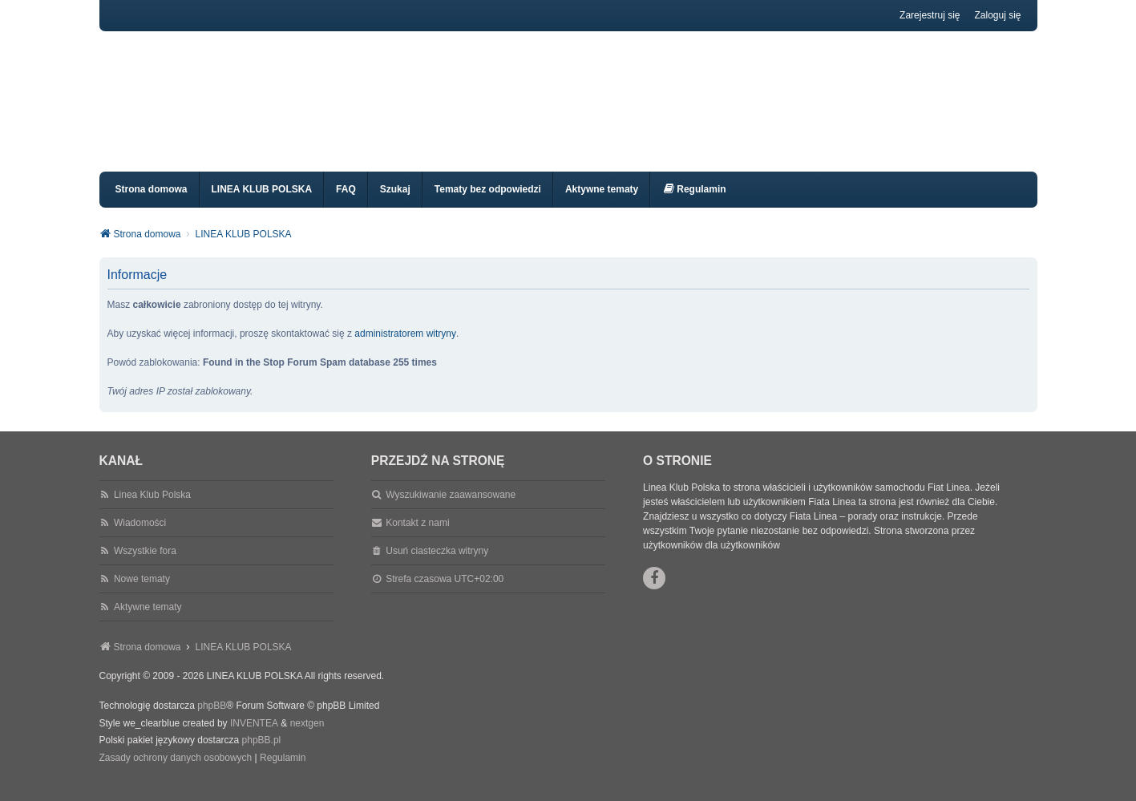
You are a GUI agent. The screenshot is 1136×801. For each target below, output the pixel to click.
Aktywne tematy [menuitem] (601, 203)
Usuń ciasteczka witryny (437, 565)
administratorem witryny (405, 348)
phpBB (211, 720)
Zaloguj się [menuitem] (997, 15)
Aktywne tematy (148, 621)
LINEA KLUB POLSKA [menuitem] (262, 203)
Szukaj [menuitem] (395, 203)
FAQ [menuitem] (346, 203)
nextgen (307, 737)
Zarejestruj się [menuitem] (930, 15)
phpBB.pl (261, 754)
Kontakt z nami (417, 537)
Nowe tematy (142, 593)
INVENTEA (254, 737)
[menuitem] (694, 204)
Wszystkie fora (145, 565)
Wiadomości (140, 537)
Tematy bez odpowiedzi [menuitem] (488, 203)
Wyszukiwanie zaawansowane (450, 509)
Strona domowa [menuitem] (151, 203)
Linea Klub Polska (152, 509)
